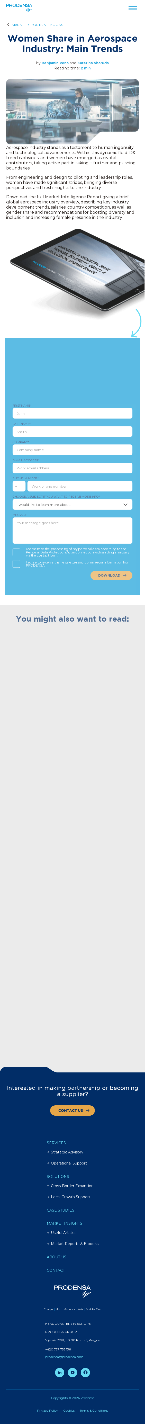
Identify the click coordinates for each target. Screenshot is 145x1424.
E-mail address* (72, 466)
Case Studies (60, 1210)
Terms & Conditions (94, 1410)
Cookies (69, 1410)
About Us (56, 1257)
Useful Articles (61, 1232)
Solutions (58, 1176)
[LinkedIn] (59, 1372)
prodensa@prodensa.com (64, 1357)
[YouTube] (72, 1372)
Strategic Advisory (65, 1152)
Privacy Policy (47, 1410)
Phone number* (29, 478)
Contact (56, 1270)
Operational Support (67, 1163)
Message (72, 524)
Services (56, 1143)
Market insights (64, 1223)
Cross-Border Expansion (70, 1186)
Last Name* (72, 432)
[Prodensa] (19, 8)
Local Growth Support (68, 1197)
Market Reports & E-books (72, 1243)
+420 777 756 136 (58, 1349)
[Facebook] (85, 1372)
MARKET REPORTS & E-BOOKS (37, 24)
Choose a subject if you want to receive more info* (72, 500)
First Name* (72, 415)
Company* (72, 449)
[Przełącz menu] (132, 8)
